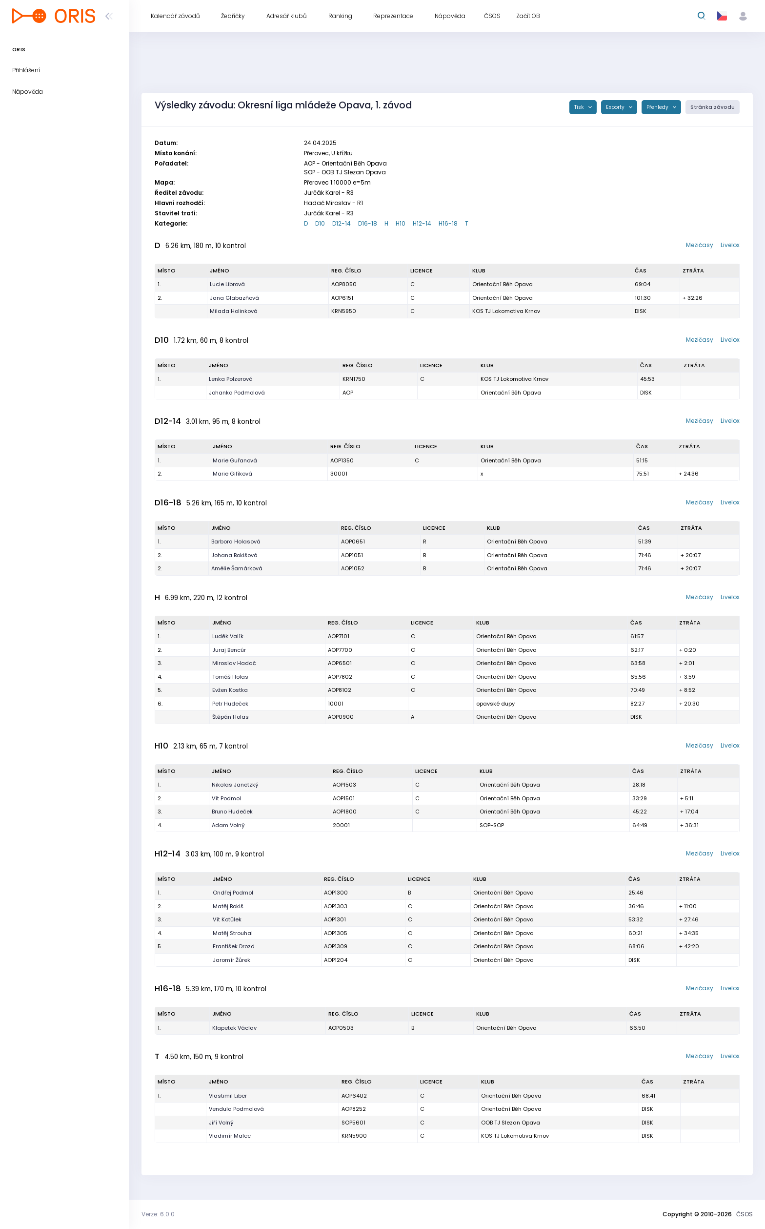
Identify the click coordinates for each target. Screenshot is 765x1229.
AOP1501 (344, 798)
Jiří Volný (221, 1122)
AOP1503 (344, 785)
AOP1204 (335, 960)
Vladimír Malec (230, 1136)
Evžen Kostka (230, 690)
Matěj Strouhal (233, 933)
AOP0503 (341, 1028)
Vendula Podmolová (236, 1109)
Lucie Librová (227, 284)
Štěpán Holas (230, 717)
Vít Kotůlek (227, 919)
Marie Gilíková (232, 474)
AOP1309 (335, 946)
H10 (400, 223)
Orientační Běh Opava (502, 284)
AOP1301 (335, 919)
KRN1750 (353, 379)
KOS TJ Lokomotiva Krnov (506, 311)
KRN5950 (343, 311)
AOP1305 (335, 933)
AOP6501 (340, 663)
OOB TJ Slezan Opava (510, 1122)
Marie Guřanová (235, 460)
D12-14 (341, 223)
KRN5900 (354, 1136)
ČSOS (744, 1214)
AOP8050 (344, 284)
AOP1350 (342, 460)
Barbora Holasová (236, 541)
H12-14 (422, 223)
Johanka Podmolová (237, 392)
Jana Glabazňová (234, 298)
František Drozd (234, 946)
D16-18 (367, 223)
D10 (320, 223)
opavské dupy (495, 704)
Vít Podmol (226, 798)
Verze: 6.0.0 (158, 1214)
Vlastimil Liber (228, 1096)
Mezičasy (699, 245)
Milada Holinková (234, 311)
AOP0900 (341, 717)
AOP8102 (339, 690)
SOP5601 (353, 1122)
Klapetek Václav (234, 1028)
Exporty (616, 107)
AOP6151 (342, 298)
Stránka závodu (712, 107)
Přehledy (658, 107)
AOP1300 (336, 892)
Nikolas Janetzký (235, 785)
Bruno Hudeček (232, 811)
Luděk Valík (227, 636)
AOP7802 (340, 677)
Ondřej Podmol (233, 892)
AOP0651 (353, 541)
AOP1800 (345, 811)
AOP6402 (354, 1096)
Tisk (579, 107)
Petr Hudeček (230, 704)
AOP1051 (352, 555)
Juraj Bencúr (229, 650)
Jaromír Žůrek (231, 960)
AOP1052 (352, 568)
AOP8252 (354, 1109)
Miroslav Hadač (234, 663)
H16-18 (448, 223)
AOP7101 (338, 636)
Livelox (730, 245)
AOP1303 (335, 906)
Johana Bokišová (234, 555)
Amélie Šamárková (236, 568)
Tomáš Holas (230, 677)
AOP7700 (340, 650)
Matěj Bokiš (228, 906)
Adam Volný (228, 825)
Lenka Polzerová (231, 379)
